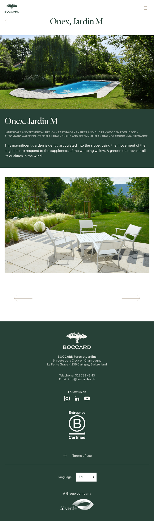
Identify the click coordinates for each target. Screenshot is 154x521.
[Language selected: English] (86, 477)
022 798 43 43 (85, 375)
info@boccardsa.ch (81, 379)
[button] (145, 8)
